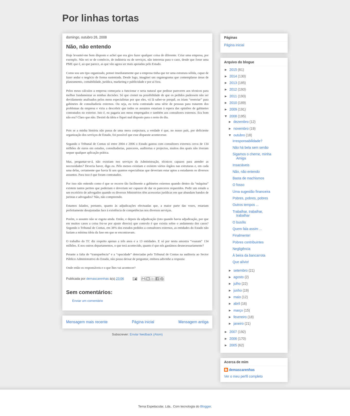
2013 (233, 83)
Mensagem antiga (193, 322)
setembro (240, 270)
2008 (233, 116)
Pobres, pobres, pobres (250, 198)
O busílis (239, 222)
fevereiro (240, 317)
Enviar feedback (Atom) (146, 334)
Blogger (205, 406)
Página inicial (143, 322)
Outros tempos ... (246, 205)
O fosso (238, 185)
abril (237, 303)
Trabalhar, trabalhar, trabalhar (248, 214)
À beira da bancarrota (249, 255)
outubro (239, 135)
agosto (239, 277)
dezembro (241, 122)
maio (237, 297)
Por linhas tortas (100, 18)
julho (237, 284)
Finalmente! (241, 235)
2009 (233, 109)
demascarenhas (242, 370)
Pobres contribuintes (248, 242)
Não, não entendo (246, 172)
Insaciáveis (241, 165)
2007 (233, 332)
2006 (233, 339)
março (238, 310)
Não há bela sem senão (251, 147)
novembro (241, 128)
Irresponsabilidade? (247, 141)
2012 (233, 89)
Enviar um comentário (87, 301)
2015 (233, 70)
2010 (233, 103)
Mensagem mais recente (87, 322)
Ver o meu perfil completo (243, 376)
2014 (233, 76)
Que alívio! (241, 262)
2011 (233, 96)
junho (238, 290)
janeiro (239, 323)
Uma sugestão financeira (251, 192)
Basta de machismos (248, 178)
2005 (233, 345)
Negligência (241, 249)
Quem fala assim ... (247, 229)
